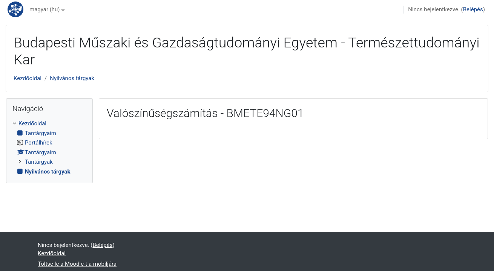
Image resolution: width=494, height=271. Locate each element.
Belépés (473, 9)
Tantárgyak (39, 161)
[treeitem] (49, 147)
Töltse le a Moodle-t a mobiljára (77, 263)
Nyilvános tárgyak (72, 78)
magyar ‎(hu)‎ (44, 9)
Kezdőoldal (27, 78)
